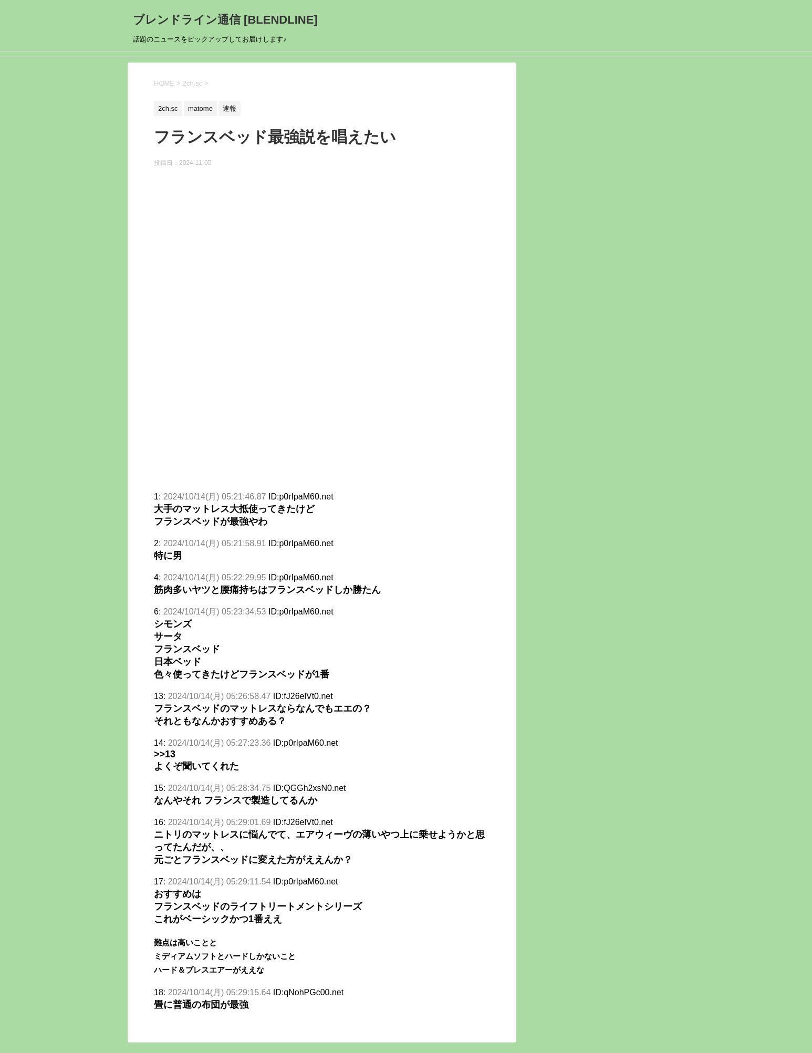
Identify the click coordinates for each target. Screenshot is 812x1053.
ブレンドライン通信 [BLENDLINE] (225, 19)
